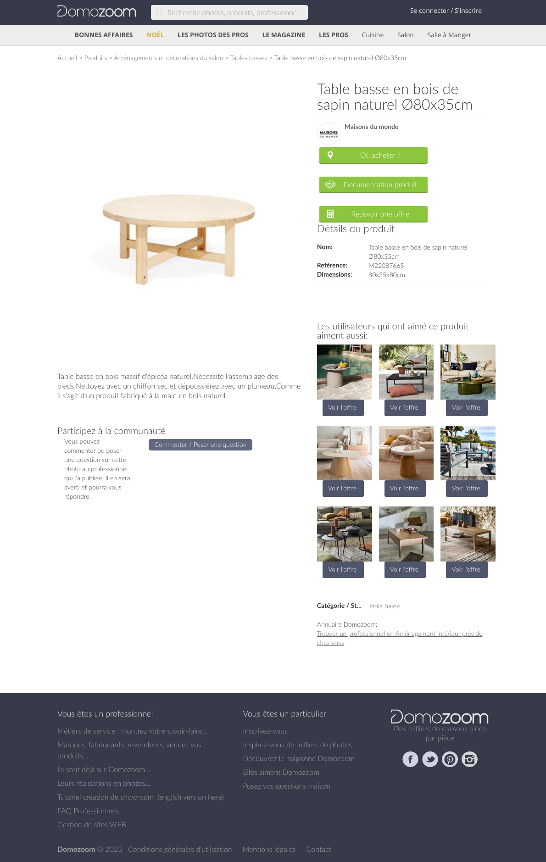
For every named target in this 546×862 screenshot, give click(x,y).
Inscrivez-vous (265, 731)
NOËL (155, 35)
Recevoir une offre (380, 214)
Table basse (384, 605)
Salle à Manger (450, 35)
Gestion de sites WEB (91, 824)
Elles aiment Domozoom (281, 772)
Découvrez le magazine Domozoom (299, 758)
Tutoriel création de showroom (105, 797)
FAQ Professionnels (88, 811)
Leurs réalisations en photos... (103, 783)
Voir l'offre (342, 407)
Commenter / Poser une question (201, 444)
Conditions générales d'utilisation (181, 849)
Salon (405, 35)
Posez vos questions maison (286, 786)
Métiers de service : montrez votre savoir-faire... (132, 731)
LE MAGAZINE (283, 35)
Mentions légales (270, 849)
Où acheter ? (380, 155)
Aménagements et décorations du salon (168, 57)
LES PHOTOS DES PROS (213, 35)
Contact (319, 849)
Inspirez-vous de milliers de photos (297, 745)
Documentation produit (380, 184)
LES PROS (333, 35)
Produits (95, 57)
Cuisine (373, 35)
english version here (190, 797)
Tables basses (248, 57)
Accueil (67, 57)
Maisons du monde (372, 126)
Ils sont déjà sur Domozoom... (103, 769)
